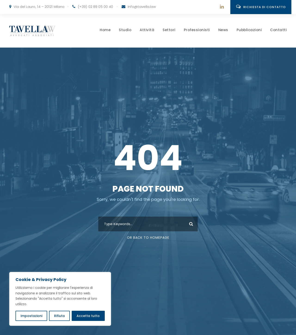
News (223, 29)
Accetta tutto (88, 316)
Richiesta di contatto (261, 6)
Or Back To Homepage (148, 237)
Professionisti (197, 29)
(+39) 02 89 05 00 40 (95, 6)
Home (105, 29)
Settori (169, 29)
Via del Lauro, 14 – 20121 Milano (39, 6)
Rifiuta (59, 316)
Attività (147, 29)
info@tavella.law (142, 6)
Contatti (278, 29)
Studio (125, 29)
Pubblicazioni (249, 29)
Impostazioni (31, 316)
